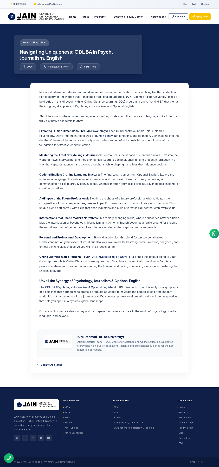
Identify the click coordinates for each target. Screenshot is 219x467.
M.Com (69, 422)
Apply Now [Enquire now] (200, 16)
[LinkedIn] (41, 438)
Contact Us (185, 438)
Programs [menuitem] (100, 16)
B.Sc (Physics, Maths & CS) (128, 422)
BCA (116, 412)
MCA (67, 412)
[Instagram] (33, 438)
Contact (205, 4)
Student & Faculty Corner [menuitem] (128, 16)
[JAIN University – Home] (35, 16)
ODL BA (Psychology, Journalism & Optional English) (79, 287)
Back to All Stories (49, 364)
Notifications (185, 417)
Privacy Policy (196, 462)
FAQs (181, 443)
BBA (116, 407)
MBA (67, 407)
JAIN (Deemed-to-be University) (113, 256)
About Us (184, 412)
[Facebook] (25, 438)
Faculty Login (186, 427)
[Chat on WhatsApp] (213, 233)
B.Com (117, 417)
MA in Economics (74, 432)
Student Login (186, 422)
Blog (185, 4)
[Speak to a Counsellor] (11, 458)
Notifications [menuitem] (158, 16)
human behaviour (106, 135)
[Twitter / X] (17, 438)
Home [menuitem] (72, 16)
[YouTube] (49, 438)
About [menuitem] (85, 16)
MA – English (72, 427)
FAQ (194, 4)
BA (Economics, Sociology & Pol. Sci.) (134, 427)
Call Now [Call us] (178, 16)
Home (26, 42)
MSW (68, 417)
